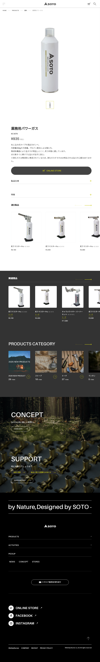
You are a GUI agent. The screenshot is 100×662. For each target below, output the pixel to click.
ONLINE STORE (88, 4)
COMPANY (25, 648)
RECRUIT (34, 648)
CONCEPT (21, 428)
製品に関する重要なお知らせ (43, 472)
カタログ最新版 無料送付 (50, 582)
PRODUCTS (15, 10)
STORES (35, 561)
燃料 (25, 10)
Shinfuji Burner (13, 648)
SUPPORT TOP (22, 480)
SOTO (50, 3)
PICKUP (11, 553)
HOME (5, 10)
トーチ (10, 315)
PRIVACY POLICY (46, 648)
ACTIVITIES (13, 545)
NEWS (12, 561)
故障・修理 (19, 472)
